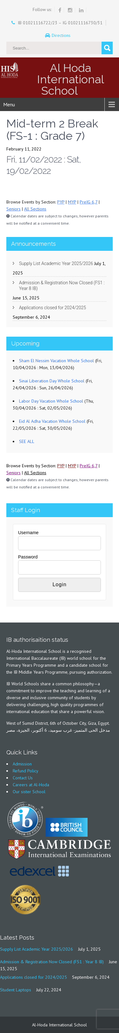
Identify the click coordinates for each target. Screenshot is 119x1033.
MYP (72, 202)
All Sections (35, 209)
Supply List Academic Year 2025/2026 (56, 263)
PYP (60, 202)
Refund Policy (25, 771)
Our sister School (29, 791)
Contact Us (23, 778)
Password (27, 556)
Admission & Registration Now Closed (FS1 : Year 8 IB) (62, 285)
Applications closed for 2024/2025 (52, 307)
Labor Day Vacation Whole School (51, 401)
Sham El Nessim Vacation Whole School (56, 360)
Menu (9, 104)
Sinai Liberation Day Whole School (51, 381)
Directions (62, 35)
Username (28, 532)
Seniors (13, 209)
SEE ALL (26, 441)
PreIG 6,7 (88, 202)
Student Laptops (15, 990)
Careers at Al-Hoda (31, 785)
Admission (22, 764)
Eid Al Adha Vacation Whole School (52, 421)
